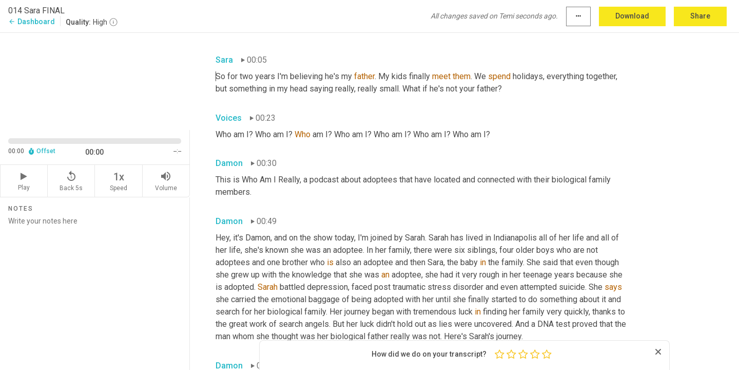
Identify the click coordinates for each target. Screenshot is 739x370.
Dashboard (31, 21)
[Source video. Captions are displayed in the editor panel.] (95, 80)
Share (700, 16)
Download (632, 16)
